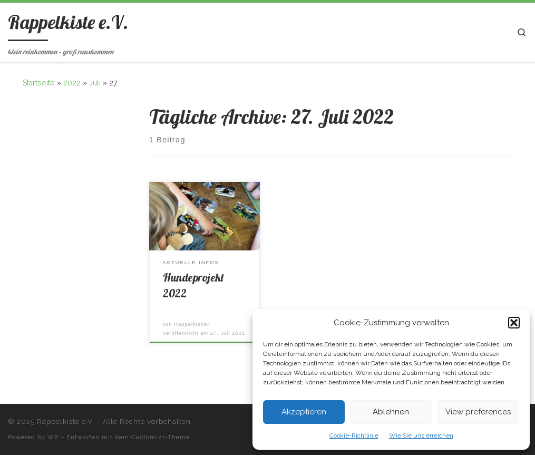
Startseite (39, 83)
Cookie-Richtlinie (353, 435)
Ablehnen (391, 412)
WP (53, 437)
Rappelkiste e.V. (65, 421)
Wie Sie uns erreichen (421, 435)
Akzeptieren (303, 412)
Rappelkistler (191, 324)
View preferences (478, 412)
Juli (95, 83)
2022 (72, 83)
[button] (514, 322)
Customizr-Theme (160, 437)
